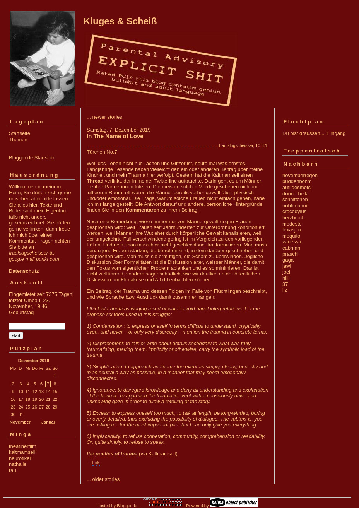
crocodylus (294, 211)
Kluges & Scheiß (120, 21)
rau (12, 470)
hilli (286, 278)
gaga (288, 260)
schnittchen (295, 199)
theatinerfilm (22, 446)
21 (48, 399)
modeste (292, 224)
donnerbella (295, 194)
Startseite (19, 133)
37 (285, 284)
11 (28, 391)
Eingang (336, 133)
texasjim (291, 230)
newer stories (107, 117)
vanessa (291, 242)
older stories (106, 479)
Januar (48, 422)
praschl (290, 254)
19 (34, 399)
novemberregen (300, 175)
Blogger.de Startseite (32, 158)
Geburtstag (21, 312)
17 (20, 399)
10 (20, 391)
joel (286, 272)
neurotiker (20, 458)
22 (55, 399)
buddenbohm (297, 181)
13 (41, 391)
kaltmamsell (22, 452)
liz (284, 290)
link (96, 462)
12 (34, 391)
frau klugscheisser (236, 145)
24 (20, 407)
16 (13, 399)
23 (13, 407)
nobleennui (294, 206)
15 (55, 391)
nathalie (18, 464)
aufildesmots (296, 187)
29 (55, 407)
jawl (286, 266)
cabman (291, 248)
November (20, 422)
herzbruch (293, 218)
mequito (291, 236)
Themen (18, 139)
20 (41, 399)
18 (28, 399)
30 (13, 414)
